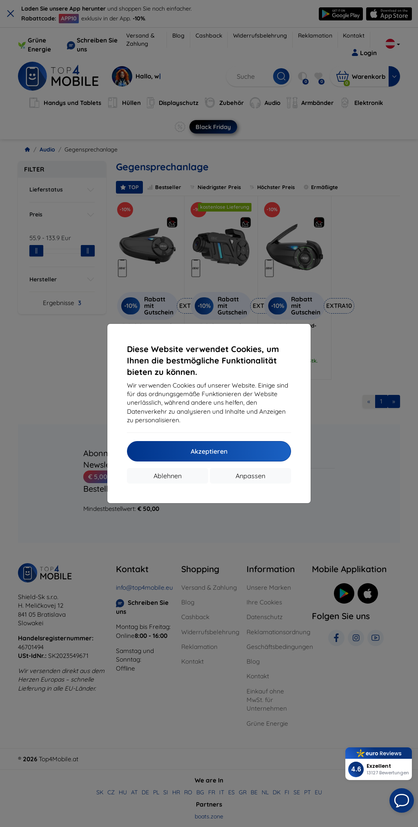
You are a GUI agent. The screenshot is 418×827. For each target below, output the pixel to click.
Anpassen (250, 476)
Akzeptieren (209, 451)
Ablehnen (167, 476)
